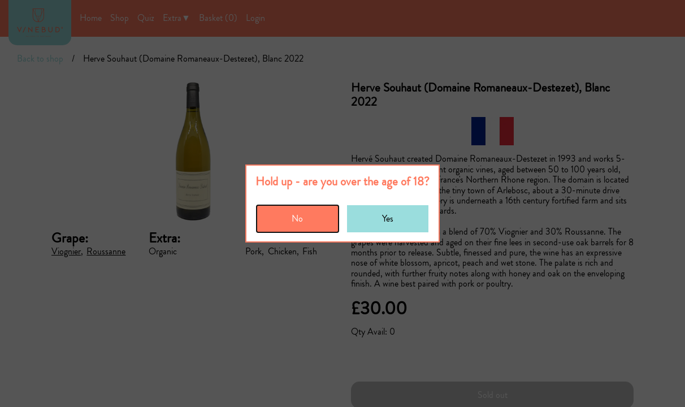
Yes (387, 218)
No (297, 218)
